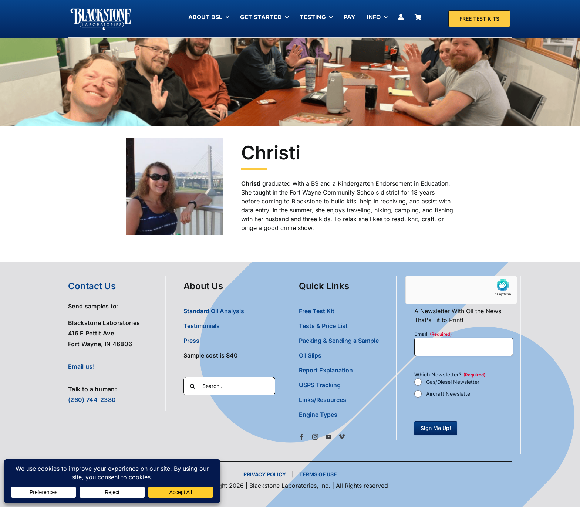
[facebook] (302, 437)
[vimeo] (342, 437)
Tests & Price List (323, 325)
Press (191, 340)
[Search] (192, 386)
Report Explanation (326, 370)
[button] (347, 414)
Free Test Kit (316, 311)
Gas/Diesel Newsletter (452, 382)
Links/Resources (322, 399)
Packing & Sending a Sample (339, 340)
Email (433, 334)
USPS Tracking (320, 385)
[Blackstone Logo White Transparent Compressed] (101, 8)
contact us (92, 286)
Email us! (81, 366)
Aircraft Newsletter (449, 394)
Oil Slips (310, 355)
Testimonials (201, 325)
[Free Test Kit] (479, 18)
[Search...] (229, 386)
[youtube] (328, 437)
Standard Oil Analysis (213, 311)
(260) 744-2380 (92, 399)
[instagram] (315, 437)
